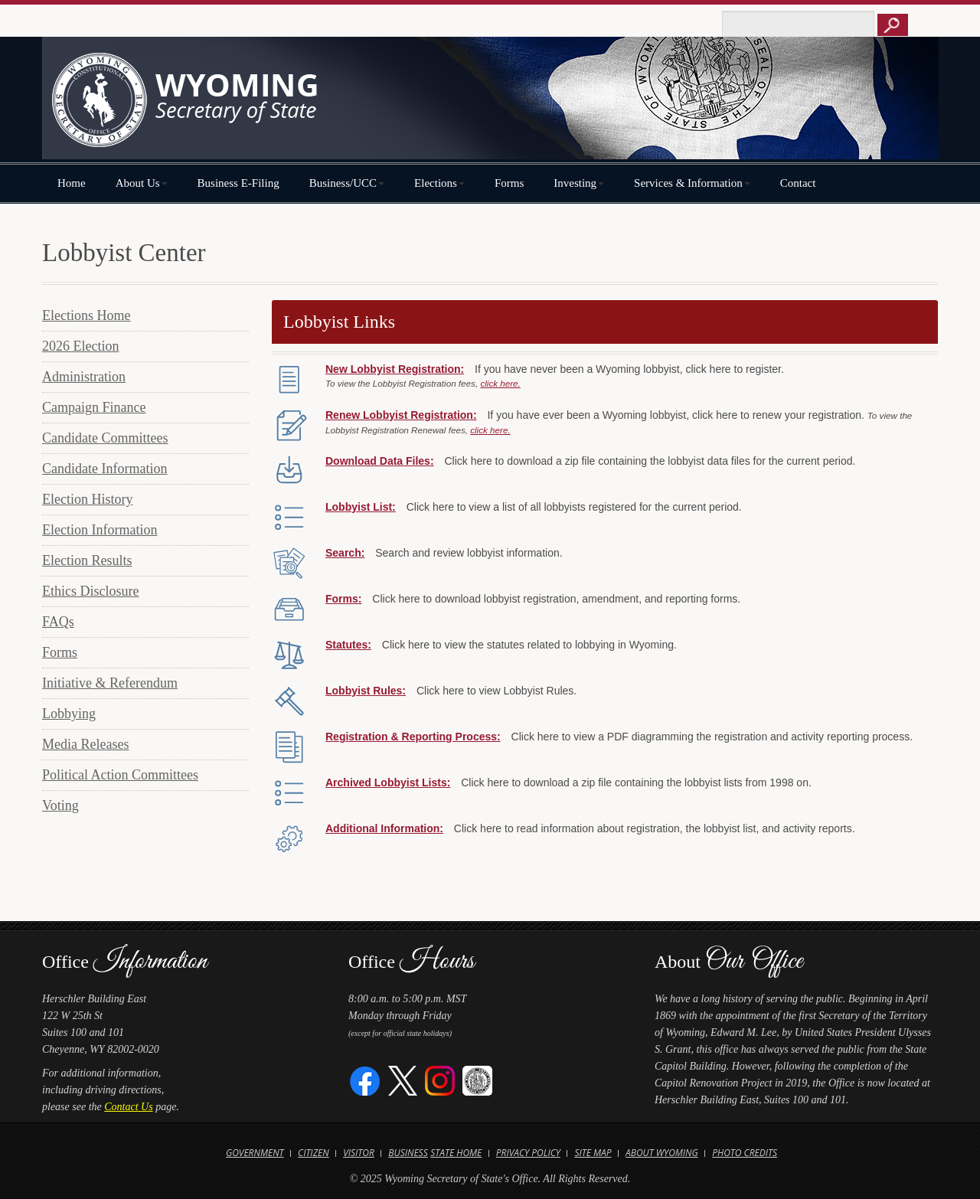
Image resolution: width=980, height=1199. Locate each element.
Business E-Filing (238, 183)
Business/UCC (346, 183)
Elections (439, 183)
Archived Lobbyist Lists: (387, 782)
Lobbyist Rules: (365, 690)
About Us (142, 183)
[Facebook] (365, 1080)
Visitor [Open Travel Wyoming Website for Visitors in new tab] (358, 1152)
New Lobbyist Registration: (394, 369)
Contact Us (128, 1106)
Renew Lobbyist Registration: (401, 415)
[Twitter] (403, 1080)
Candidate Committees (105, 438)
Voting (60, 805)
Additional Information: (384, 828)
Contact (798, 183)
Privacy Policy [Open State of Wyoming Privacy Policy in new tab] (528, 1152)
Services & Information (692, 183)
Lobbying (69, 713)
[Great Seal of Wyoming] (477, 1080)
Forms (509, 183)
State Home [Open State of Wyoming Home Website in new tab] (456, 1152)
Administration (84, 376)
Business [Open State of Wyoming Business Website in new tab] (407, 1152)
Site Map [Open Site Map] (592, 1152)
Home (71, 183)
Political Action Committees (120, 774)
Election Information (99, 529)
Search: (344, 553)
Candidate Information (104, 468)
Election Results (87, 560)
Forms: (343, 599)
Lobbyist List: (360, 507)
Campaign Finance (93, 407)
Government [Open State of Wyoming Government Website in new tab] (255, 1152)
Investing (579, 183)
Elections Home (86, 315)
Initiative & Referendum (110, 683)
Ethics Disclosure (90, 591)
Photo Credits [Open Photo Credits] (744, 1152)
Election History (87, 499)
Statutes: (348, 645)
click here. (500, 383)
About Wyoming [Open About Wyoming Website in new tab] (662, 1152)
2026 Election (80, 346)
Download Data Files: (379, 461)
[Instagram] (440, 1080)
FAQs (58, 621)
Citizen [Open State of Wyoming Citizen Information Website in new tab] (313, 1152)
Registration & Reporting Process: (413, 736)
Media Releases (85, 744)
